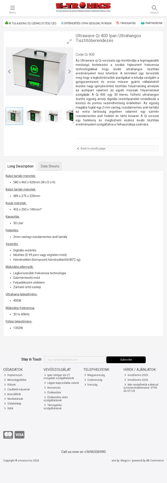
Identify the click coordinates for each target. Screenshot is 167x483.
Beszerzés (52, 387)
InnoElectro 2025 (136, 375)
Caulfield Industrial (17, 389)
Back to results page (93, 148)
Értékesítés (52, 392)
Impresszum (13, 375)
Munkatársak (13, 398)
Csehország (93, 379)
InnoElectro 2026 (136, 379)
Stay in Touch (31, 359)
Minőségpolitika (15, 379)
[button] (69, 41)
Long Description (20, 166)
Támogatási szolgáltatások (52, 407)
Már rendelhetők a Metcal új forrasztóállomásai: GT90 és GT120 (141, 388)
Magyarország (94, 375)
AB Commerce (155, 460)
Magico (125, 460)
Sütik (8, 408)
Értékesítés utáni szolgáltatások (55, 399)
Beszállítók (12, 394)
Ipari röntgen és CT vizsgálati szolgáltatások (58, 377)
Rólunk (10, 384)
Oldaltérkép (12, 403)
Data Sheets (50, 166)
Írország (91, 384)
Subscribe (126, 359)
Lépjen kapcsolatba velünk (61, 382)
